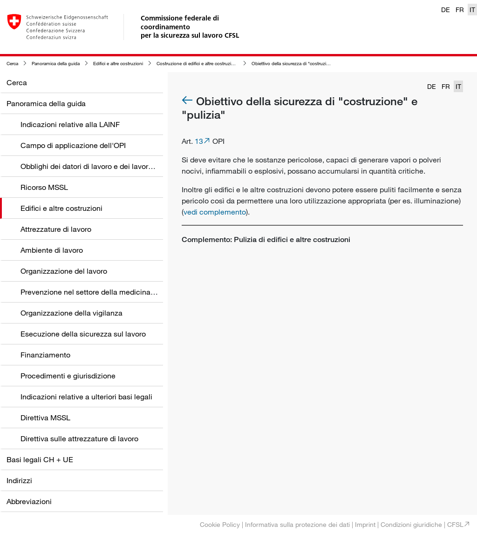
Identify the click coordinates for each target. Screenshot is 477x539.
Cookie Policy (220, 524)
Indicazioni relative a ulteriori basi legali (86, 396)
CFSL (455, 524)
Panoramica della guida (56, 64)
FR (460, 9)
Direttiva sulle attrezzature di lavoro (79, 438)
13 (199, 141)
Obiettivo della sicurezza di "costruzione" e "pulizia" (305, 64)
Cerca (12, 64)
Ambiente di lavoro (51, 250)
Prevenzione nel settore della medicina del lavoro (102, 291)
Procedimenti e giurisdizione (68, 375)
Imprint (365, 524)
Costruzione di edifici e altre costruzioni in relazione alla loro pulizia (225, 64)
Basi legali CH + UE (40, 459)
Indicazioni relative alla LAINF (70, 124)
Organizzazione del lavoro (63, 271)
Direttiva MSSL (45, 417)
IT (472, 9)
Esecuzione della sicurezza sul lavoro (83, 333)
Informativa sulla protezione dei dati (297, 524)
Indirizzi (19, 480)
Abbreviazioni (29, 501)
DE (445, 9)
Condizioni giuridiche (411, 524)
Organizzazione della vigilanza (71, 312)
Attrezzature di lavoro (55, 229)
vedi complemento (215, 211)
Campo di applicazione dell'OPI (73, 145)
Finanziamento (45, 354)
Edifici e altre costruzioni (118, 64)
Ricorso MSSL (44, 187)
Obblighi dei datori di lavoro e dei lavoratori (91, 166)
